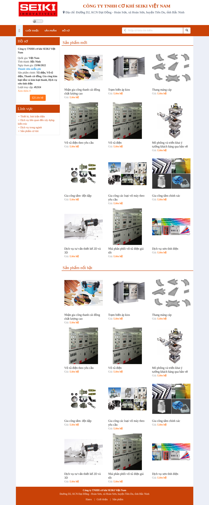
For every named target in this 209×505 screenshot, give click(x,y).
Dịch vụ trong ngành (31, 127)
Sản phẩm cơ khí (29, 131)
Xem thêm (24, 91)
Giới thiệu (102, 499)
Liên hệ (38, 97)
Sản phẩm (117, 499)
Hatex (89, 499)
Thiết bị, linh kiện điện (32, 116)
